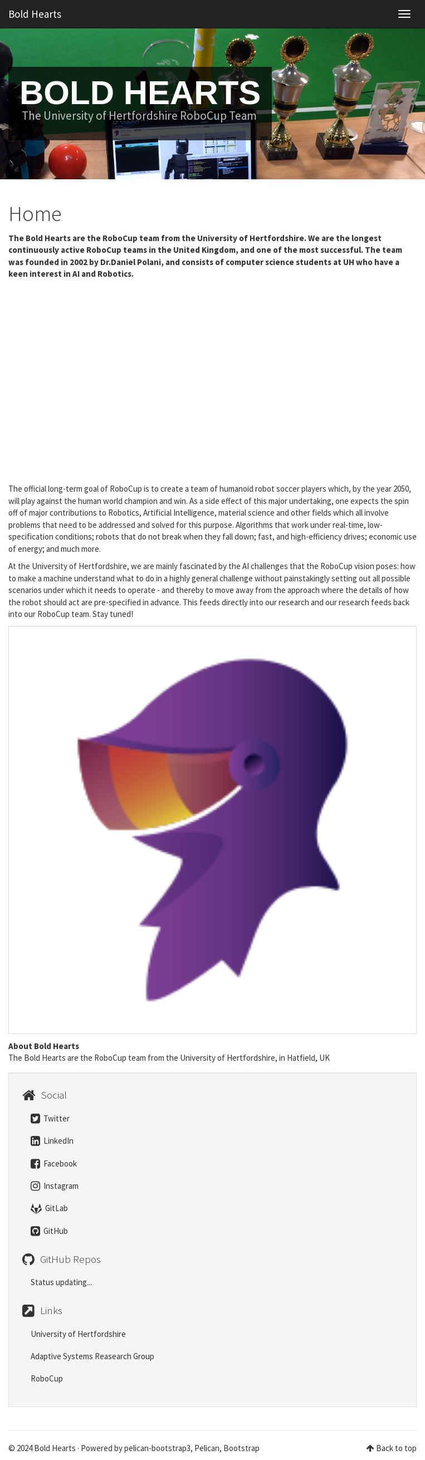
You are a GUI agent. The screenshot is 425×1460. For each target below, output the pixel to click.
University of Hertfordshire (78, 1334)
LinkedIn (52, 1140)
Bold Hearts (34, 14)
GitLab (49, 1208)
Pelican (206, 1448)
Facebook (54, 1163)
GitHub (49, 1231)
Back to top (396, 1448)
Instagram (55, 1185)
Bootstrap (241, 1448)
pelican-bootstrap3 (157, 1448)
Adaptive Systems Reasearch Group (92, 1356)
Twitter (50, 1118)
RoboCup (47, 1378)
